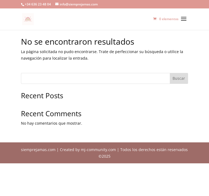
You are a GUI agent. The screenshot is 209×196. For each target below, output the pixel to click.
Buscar (179, 78)
